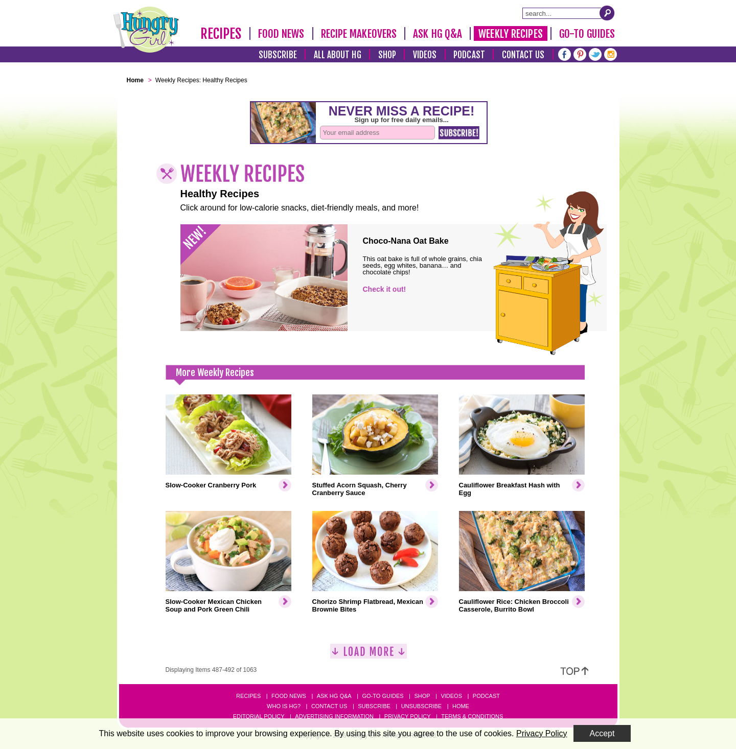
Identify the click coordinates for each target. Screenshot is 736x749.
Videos (425, 55)
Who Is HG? (284, 706)
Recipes (221, 33)
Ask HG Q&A (437, 33)
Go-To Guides (587, 33)
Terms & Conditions (472, 716)
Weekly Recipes (510, 33)
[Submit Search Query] (607, 12)
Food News (281, 33)
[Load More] (368, 655)
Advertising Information (334, 716)
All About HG (337, 55)
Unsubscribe (421, 706)
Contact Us (523, 55)
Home (460, 706)
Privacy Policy (407, 716)
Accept (602, 733)
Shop (387, 55)
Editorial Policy (259, 716)
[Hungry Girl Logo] (146, 30)
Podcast (469, 55)
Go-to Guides (382, 696)
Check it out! (384, 289)
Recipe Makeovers (359, 33)
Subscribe (278, 55)
